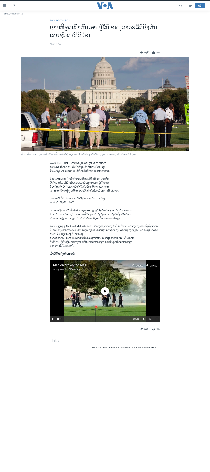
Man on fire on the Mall (69, 265)
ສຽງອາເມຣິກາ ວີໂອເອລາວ (68, 269)
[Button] (144, 52)
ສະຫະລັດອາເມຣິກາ (60, 20)
